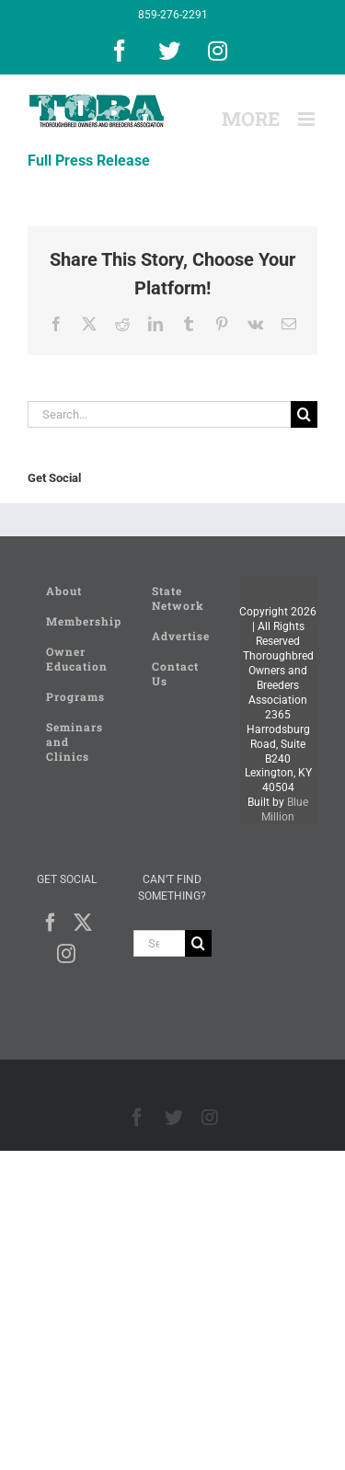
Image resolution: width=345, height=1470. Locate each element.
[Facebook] (50, 922)
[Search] (304, 414)
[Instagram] (66, 954)
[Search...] (159, 414)
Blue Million (284, 809)
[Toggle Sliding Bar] (251, 119)
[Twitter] (83, 922)
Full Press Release (89, 160)
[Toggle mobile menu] (307, 119)
